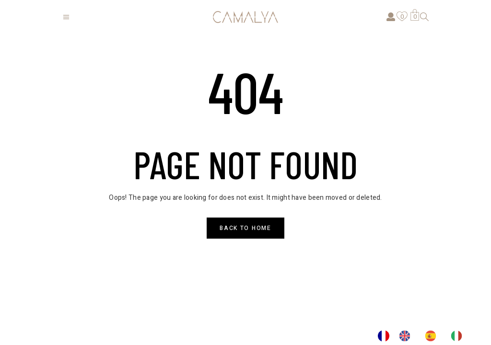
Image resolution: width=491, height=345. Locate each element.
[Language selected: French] (425, 336)
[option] (407, 336)
